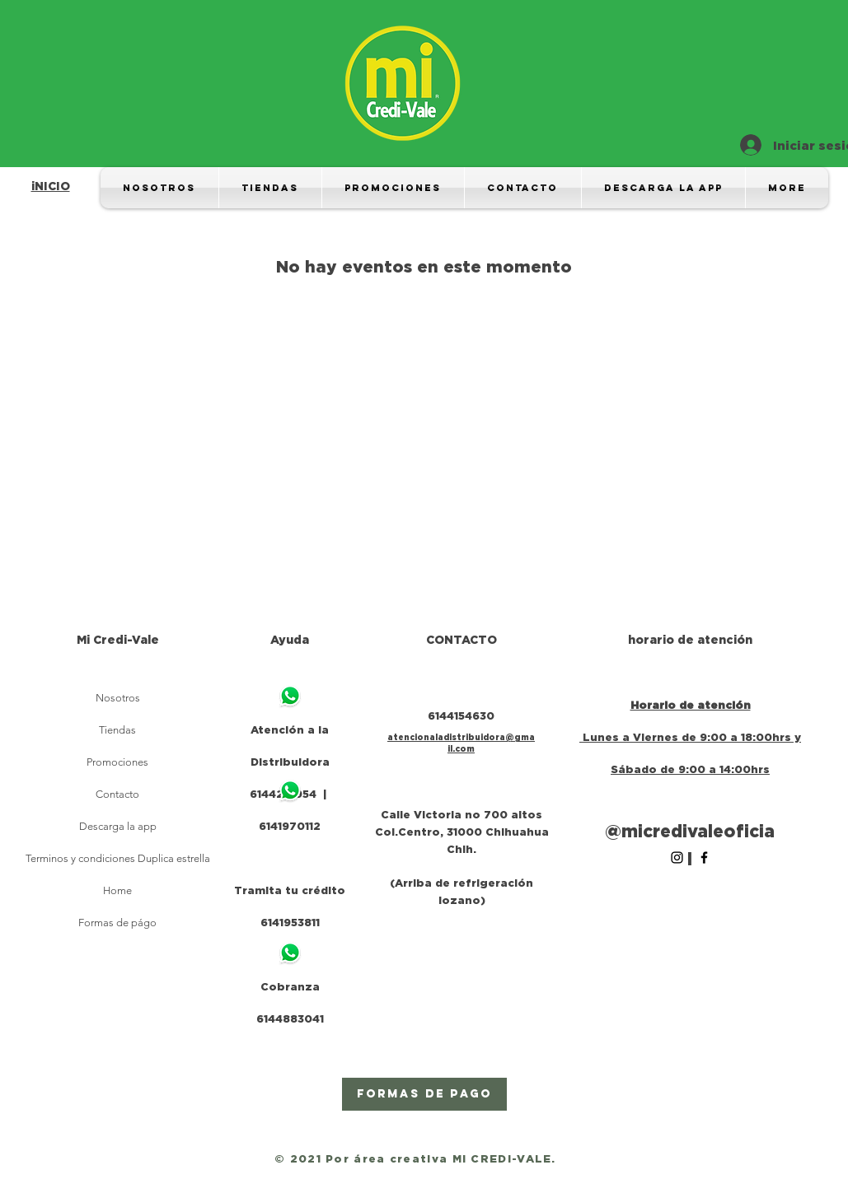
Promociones (117, 762)
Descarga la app (118, 826)
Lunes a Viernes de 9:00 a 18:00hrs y (692, 737)
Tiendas (117, 730)
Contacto (117, 794)
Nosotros (118, 698)
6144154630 (461, 715)
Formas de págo (117, 922)
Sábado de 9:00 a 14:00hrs (690, 769)
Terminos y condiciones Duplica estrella (118, 858)
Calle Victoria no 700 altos (461, 814)
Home (117, 890)
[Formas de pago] (424, 1094)
